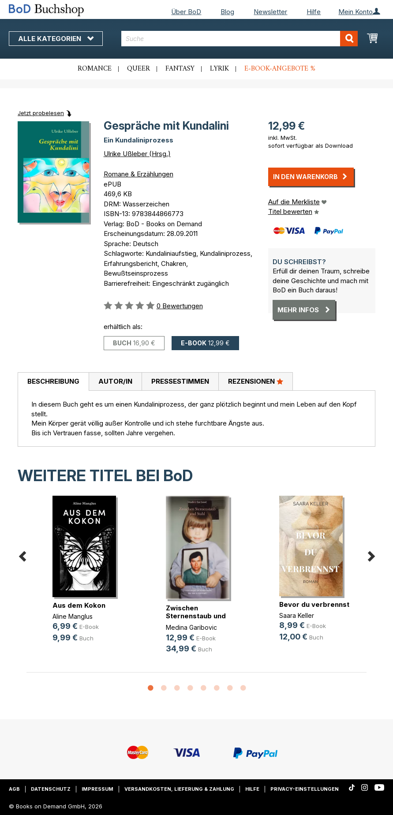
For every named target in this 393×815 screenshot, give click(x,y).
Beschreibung (53, 381)
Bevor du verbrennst (314, 604)
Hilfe (314, 11)
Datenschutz (51, 789)
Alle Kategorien (56, 38)
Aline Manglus (72, 616)
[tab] (53, 382)
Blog (227, 11)
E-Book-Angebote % (279, 69)
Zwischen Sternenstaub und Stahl (196, 616)
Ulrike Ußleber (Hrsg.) (137, 154)
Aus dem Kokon (78, 605)
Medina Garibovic (191, 627)
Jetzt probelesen (41, 112)
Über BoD (186, 11)
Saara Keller (296, 615)
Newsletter (270, 11)
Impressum (97, 789)
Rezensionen (255, 381)
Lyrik (219, 69)
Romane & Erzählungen (138, 174)
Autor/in (115, 381)
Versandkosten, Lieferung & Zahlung (179, 789)
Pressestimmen (180, 381)
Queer (138, 69)
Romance (95, 69)
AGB (14, 789)
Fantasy (180, 69)
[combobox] (239, 38)
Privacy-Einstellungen (304, 789)
